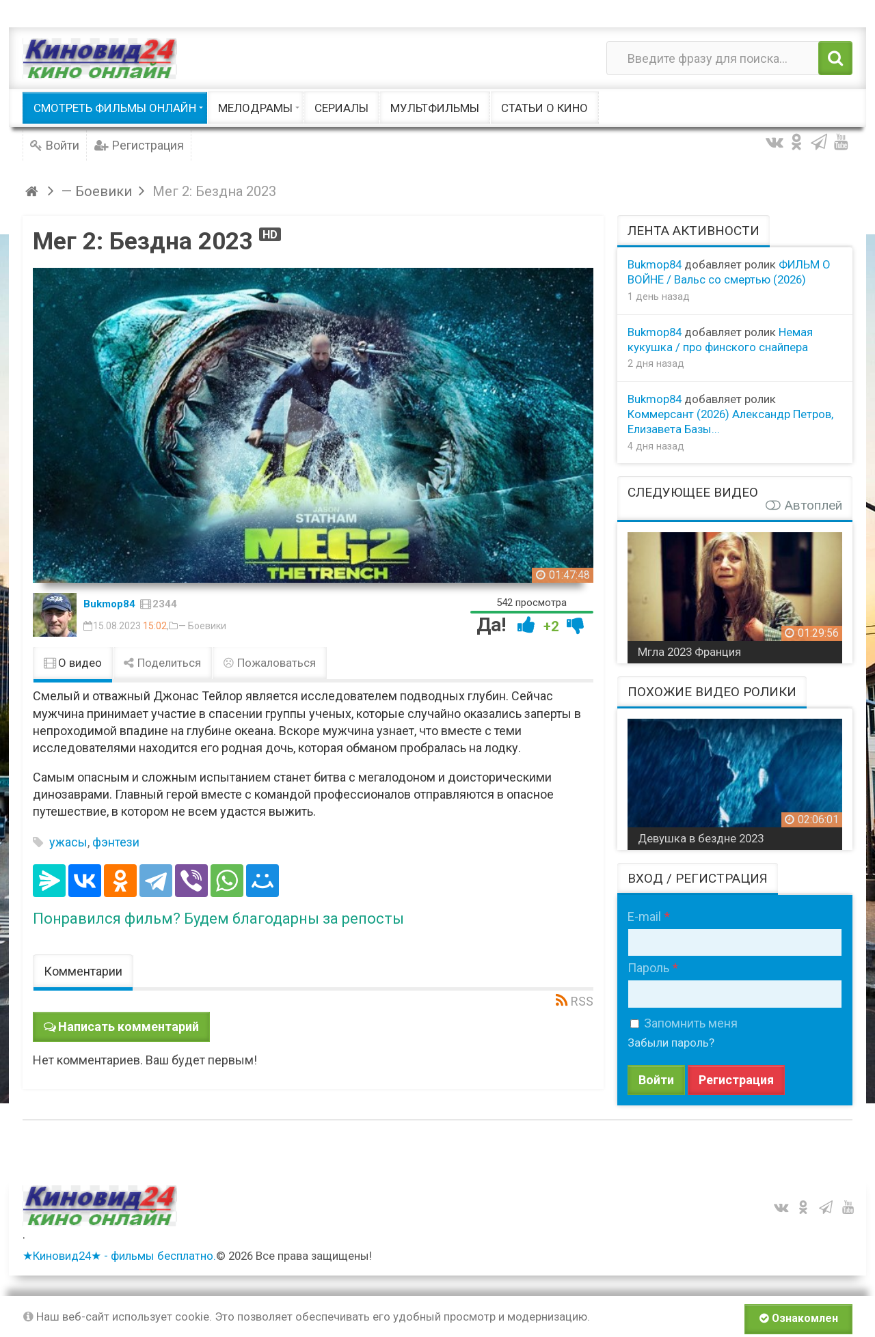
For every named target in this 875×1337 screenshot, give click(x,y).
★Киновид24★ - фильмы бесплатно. (119, 1256)
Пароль (648, 968)
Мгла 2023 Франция (689, 652)
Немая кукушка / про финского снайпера (720, 339)
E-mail (644, 916)
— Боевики (202, 625)
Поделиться (163, 663)
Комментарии (83, 971)
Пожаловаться (269, 663)
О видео (73, 663)
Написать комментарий (128, 1026)
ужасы (68, 842)
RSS (582, 1001)
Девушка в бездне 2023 (701, 838)
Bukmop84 (109, 604)
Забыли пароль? (671, 1042)
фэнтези (115, 842)
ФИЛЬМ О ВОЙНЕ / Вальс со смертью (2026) (729, 272)
